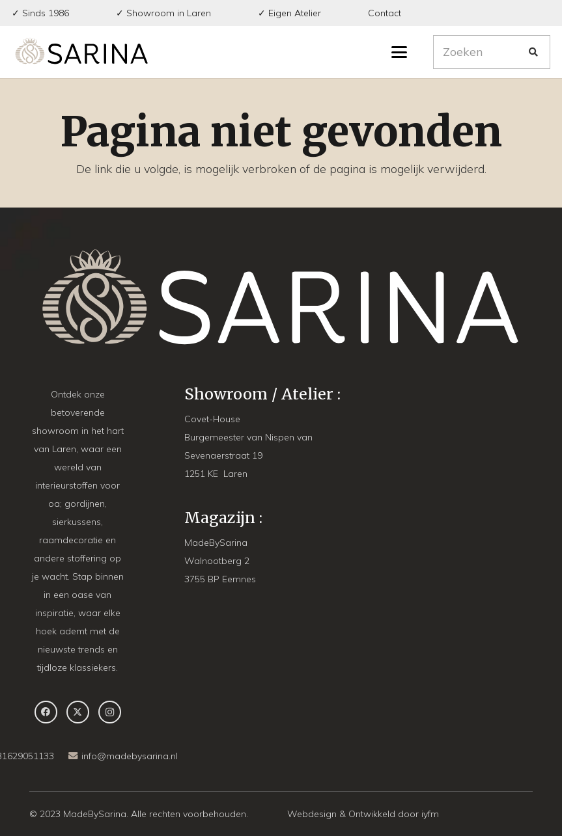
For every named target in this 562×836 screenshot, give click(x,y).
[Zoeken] (491, 52)
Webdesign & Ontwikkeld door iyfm (363, 814)
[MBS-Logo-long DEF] (82, 52)
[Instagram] (109, 712)
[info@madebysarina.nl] (74, 756)
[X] (77, 712)
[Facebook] (46, 712)
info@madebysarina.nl (129, 756)
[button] (399, 52)
